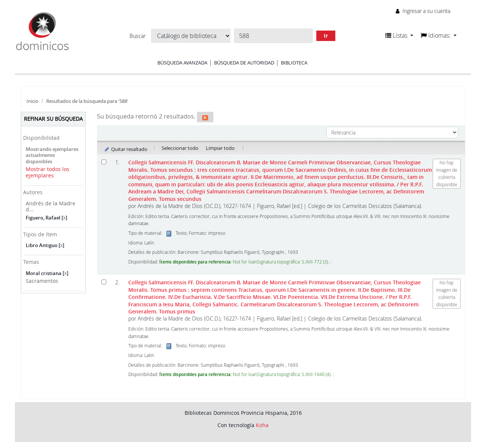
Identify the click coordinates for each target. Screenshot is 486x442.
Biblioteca (294, 62)
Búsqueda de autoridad (244, 62)
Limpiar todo (220, 148)
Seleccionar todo (180, 148)
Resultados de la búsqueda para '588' (87, 101)
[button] (399, 35)
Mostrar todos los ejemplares (47, 172)
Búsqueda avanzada (182, 62)
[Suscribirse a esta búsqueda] (205, 117)
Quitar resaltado (126, 149)
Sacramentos (42, 280)
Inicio (32, 101)
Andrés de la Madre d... (50, 206)
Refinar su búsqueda (53, 118)
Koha (262, 425)
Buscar (137, 36)
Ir (326, 35)
